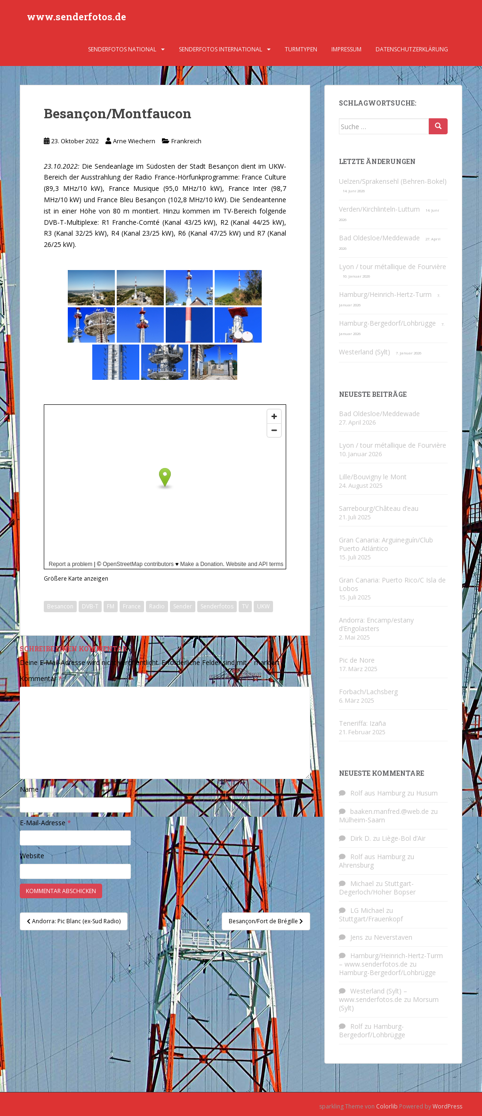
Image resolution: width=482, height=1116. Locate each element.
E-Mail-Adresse (45, 822)
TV (245, 606)
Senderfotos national (122, 49)
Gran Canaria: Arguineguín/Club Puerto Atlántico (386, 544)
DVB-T (90, 606)
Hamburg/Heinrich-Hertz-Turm (385, 294)
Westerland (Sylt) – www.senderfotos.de (373, 995)
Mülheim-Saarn (362, 819)
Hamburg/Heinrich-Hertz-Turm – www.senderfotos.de (391, 959)
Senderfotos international (220, 49)
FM (110, 606)
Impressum (346, 49)
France (132, 606)
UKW (263, 606)
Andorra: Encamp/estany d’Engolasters (376, 624)
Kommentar (41, 678)
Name (32, 789)
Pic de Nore (357, 660)
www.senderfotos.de (76, 16)
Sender (182, 606)
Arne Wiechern (134, 141)
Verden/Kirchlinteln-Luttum (379, 209)
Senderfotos (217, 606)
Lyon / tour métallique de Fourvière (392, 266)
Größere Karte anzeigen (76, 578)
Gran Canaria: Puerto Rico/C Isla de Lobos (392, 584)
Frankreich (186, 141)
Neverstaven (393, 937)
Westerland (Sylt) (364, 351)
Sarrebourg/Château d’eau (378, 508)
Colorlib (387, 1106)
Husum (427, 792)
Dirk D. (360, 838)
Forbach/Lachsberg (368, 691)
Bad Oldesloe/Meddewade (379, 237)
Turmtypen (301, 49)
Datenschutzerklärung (412, 49)
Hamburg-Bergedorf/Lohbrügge (387, 323)
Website (32, 855)
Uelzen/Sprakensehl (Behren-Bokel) (393, 181)
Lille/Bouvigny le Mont (373, 476)
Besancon (60, 606)
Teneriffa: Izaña (362, 723)
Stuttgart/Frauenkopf (371, 918)
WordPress (447, 1106)
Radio (157, 606)
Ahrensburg (356, 865)
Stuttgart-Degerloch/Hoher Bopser (377, 887)
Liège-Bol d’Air (404, 838)
